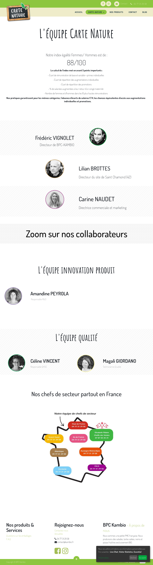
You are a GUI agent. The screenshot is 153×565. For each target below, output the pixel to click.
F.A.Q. (8, 539)
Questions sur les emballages (18, 535)
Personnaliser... (103, 557)
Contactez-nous (61, 530)
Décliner (133, 557)
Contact (120, 3)
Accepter (142, 557)
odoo (142, 562)
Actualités (59, 533)
